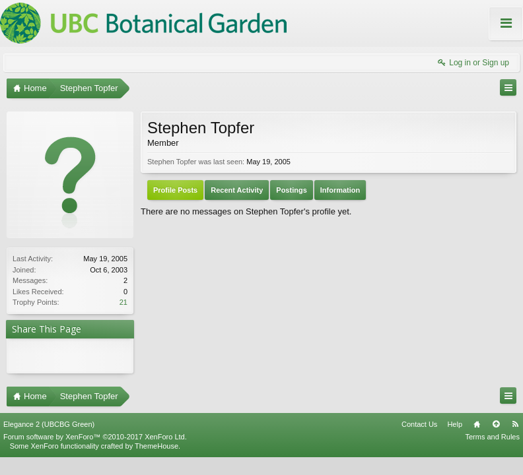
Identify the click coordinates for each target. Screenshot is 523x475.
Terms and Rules (492, 431)
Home (476, 419)
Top (496, 419)
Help (454, 419)
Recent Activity (237, 190)
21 (123, 302)
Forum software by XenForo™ (95, 431)
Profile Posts (175, 190)
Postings (291, 190)
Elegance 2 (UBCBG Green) (48, 419)
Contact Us (419, 419)
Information (340, 190)
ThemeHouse (156, 441)
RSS (515, 419)
